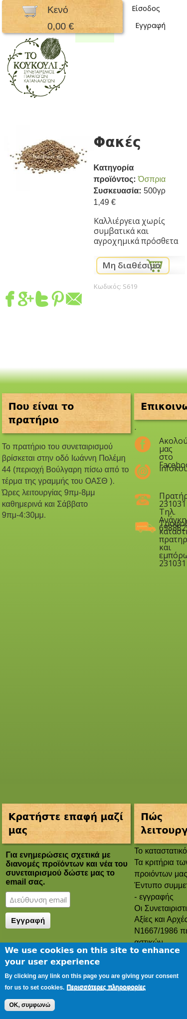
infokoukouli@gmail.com (166, 468)
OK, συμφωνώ (29, 1005)
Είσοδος (146, 8)
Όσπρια (152, 179)
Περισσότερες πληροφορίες (106, 987)
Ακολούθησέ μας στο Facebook (166, 444)
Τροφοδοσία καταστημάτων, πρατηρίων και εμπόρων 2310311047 (166, 527)
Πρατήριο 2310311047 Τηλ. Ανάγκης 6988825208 (166, 499)
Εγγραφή (150, 25)
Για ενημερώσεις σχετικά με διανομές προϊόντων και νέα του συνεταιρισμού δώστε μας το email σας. (66, 868)
